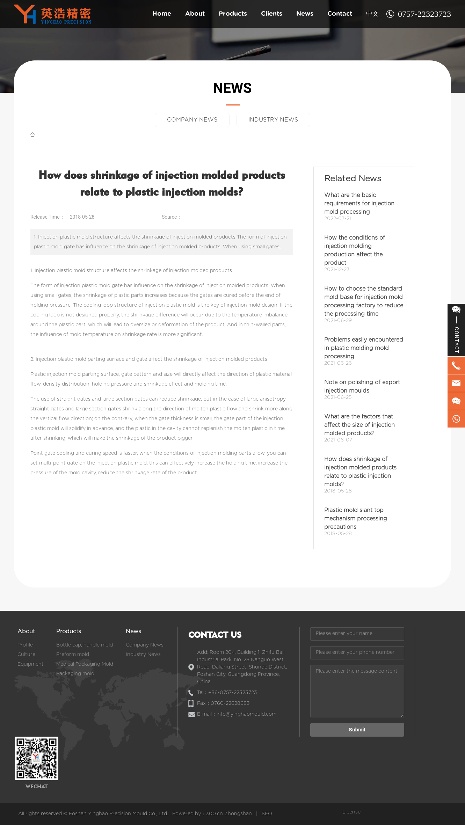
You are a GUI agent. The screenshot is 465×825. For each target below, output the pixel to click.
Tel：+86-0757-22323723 (227, 692)
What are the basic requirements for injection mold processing (359, 203)
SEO (267, 813)
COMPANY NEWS (192, 120)
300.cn (214, 813)
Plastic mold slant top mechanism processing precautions (355, 519)
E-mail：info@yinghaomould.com (236, 714)
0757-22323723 (424, 14)
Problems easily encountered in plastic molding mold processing (363, 348)
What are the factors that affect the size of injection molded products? (359, 425)
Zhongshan (238, 813)
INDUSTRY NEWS (274, 120)
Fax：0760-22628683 (223, 703)
